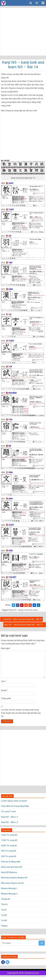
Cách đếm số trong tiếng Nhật (15, 806)
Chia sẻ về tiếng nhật (10, 861)
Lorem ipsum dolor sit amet (14, 801)
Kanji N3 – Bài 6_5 (9, 822)
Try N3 (4, 920)
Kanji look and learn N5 (11, 867)
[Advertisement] (23, 31)
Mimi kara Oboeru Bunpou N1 (14, 877)
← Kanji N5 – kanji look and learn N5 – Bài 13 (21, 619)
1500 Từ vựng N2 (9, 835)
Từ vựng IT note (8, 811)
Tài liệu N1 (6, 899)
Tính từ (4, 904)
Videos (4, 926)
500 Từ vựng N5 (8, 856)
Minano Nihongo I (9, 888)
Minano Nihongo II (9, 893)
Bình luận (6, 648)
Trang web (6, 698)
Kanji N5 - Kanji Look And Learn (23, 610)
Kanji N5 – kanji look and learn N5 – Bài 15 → (24, 624)
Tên (3, 681)
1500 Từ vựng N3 (9, 840)
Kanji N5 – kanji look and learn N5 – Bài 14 (23, 64)
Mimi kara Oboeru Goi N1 (12, 883)
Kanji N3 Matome (9, 872)
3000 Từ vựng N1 (9, 845)
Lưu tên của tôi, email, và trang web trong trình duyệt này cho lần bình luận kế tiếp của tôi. (21, 712)
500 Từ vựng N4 (8, 851)
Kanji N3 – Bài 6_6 (9, 817)
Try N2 (4, 915)
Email (4, 690)
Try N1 (4, 910)
